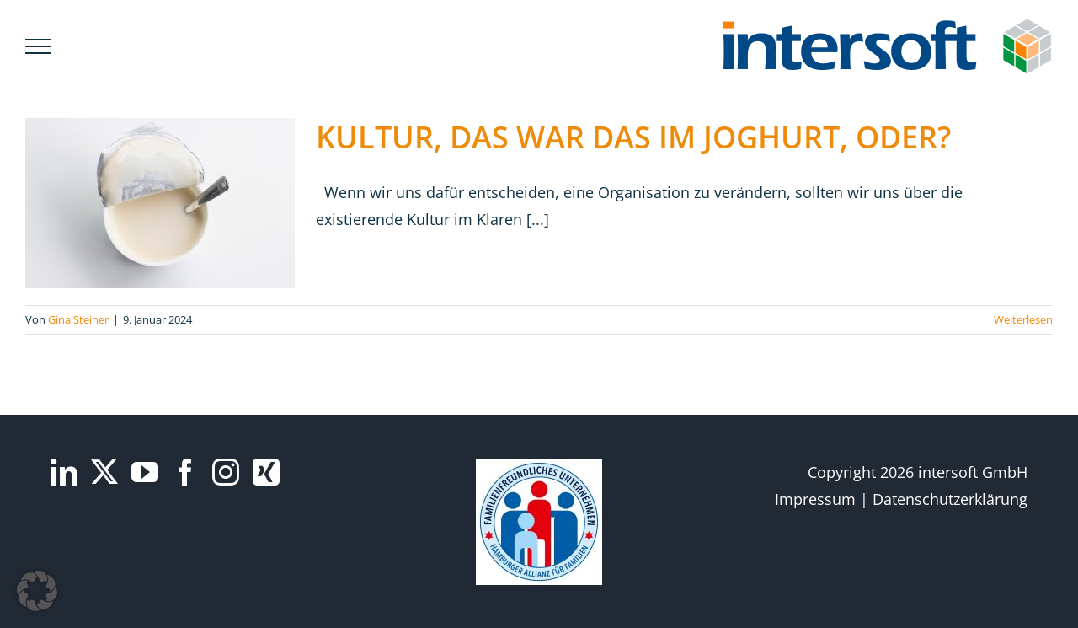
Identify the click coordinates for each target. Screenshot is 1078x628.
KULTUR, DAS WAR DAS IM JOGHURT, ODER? (633, 137)
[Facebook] (185, 472)
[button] (37, 591)
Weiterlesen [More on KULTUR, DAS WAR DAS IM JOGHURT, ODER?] (1023, 319)
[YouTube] (144, 472)
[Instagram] (225, 472)
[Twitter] (104, 472)
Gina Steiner (78, 319)
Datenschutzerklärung (950, 499)
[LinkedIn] (64, 472)
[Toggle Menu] (38, 46)
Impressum (815, 499)
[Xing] (266, 472)
